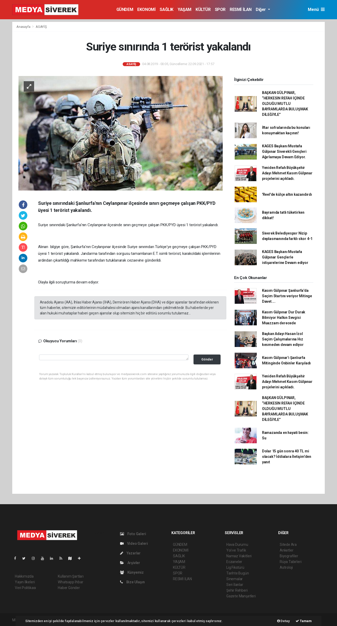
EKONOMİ (146, 9)
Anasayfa (23, 27)
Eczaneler (234, 562)
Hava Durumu (237, 544)
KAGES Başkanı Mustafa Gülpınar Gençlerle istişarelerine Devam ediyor (285, 257)
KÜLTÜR (203, 9)
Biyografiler (289, 556)
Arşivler (130, 563)
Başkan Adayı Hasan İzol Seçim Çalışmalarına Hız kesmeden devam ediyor (283, 339)
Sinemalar (234, 579)
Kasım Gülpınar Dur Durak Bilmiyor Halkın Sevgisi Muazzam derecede (283, 317)
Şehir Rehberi (237, 590)
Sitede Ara (288, 544)
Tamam (304, 621)
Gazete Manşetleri (241, 596)
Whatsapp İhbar (70, 582)
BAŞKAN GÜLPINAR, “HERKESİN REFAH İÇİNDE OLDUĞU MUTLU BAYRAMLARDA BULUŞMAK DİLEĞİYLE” (285, 104)
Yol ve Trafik (236, 550)
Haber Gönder (69, 588)
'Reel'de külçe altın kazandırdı (287, 194)
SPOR (220, 9)
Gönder (207, 359)
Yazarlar (130, 553)
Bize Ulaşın (132, 582)
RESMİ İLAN (241, 9)
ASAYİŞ (41, 27)
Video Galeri (134, 543)
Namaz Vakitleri (239, 556)
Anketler (286, 550)
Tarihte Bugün (237, 573)
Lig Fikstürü (235, 567)
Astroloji (286, 567)
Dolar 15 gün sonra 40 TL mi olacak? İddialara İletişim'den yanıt (286, 456)
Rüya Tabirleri (290, 562)
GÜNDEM (124, 9)
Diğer (261, 9)
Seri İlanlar (234, 585)
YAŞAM (184, 9)
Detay (283, 621)
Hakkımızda (24, 576)
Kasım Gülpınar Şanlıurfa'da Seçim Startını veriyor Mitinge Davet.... (287, 295)
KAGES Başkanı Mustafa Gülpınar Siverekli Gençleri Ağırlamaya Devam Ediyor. (284, 151)
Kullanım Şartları (71, 576)
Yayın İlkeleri (25, 582)
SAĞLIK (166, 9)
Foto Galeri (133, 534)
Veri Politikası (25, 588)
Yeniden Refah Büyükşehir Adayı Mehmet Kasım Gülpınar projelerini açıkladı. (287, 173)
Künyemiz (132, 572)
